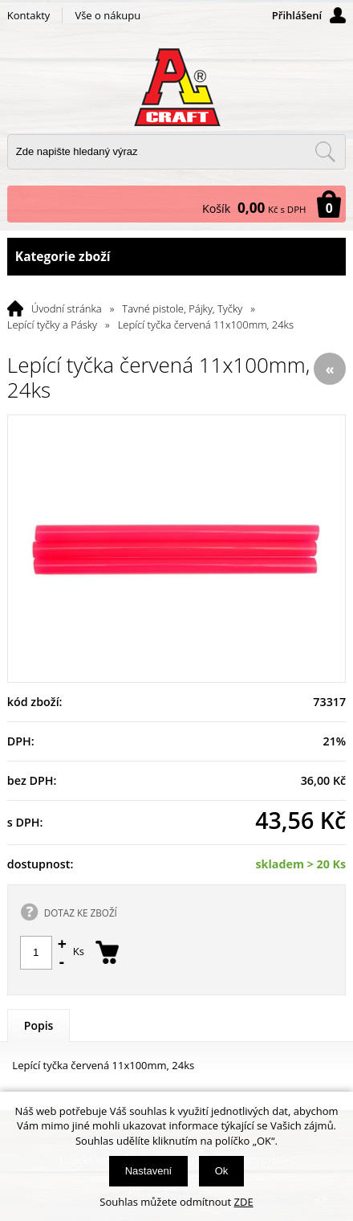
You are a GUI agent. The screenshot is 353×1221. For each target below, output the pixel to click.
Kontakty (29, 15)
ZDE (244, 1201)
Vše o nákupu (107, 15)
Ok (222, 1171)
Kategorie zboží (176, 256)
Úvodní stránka (66, 308)
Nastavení (148, 1171)
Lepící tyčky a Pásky (52, 324)
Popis (39, 1025)
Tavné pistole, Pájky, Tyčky (182, 308)
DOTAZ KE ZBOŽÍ (80, 912)
